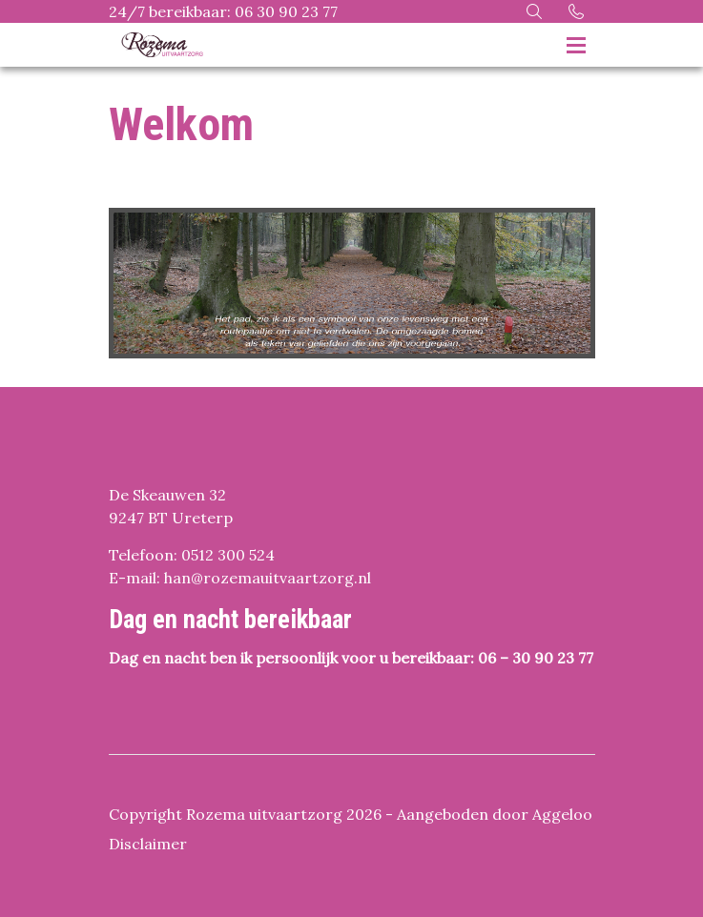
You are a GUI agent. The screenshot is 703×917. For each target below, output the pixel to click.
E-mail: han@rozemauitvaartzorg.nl (240, 577)
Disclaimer (148, 843)
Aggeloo (562, 814)
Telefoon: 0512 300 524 (192, 554)
